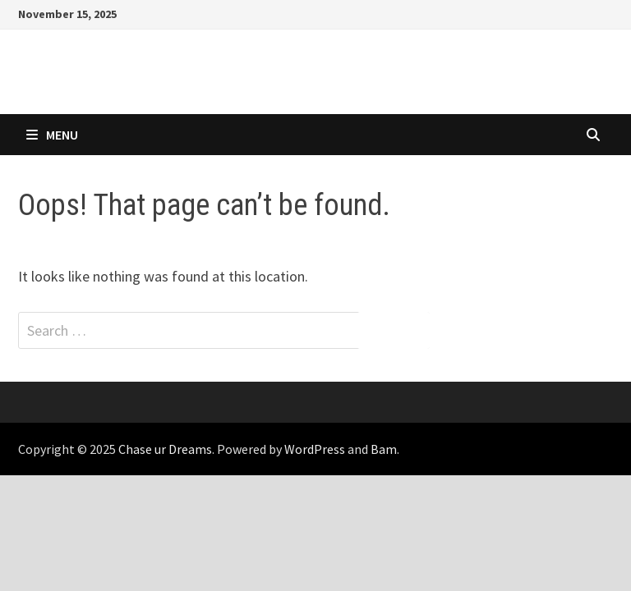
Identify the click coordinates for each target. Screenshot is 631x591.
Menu (52, 134)
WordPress (314, 449)
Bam (384, 449)
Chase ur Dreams (165, 449)
